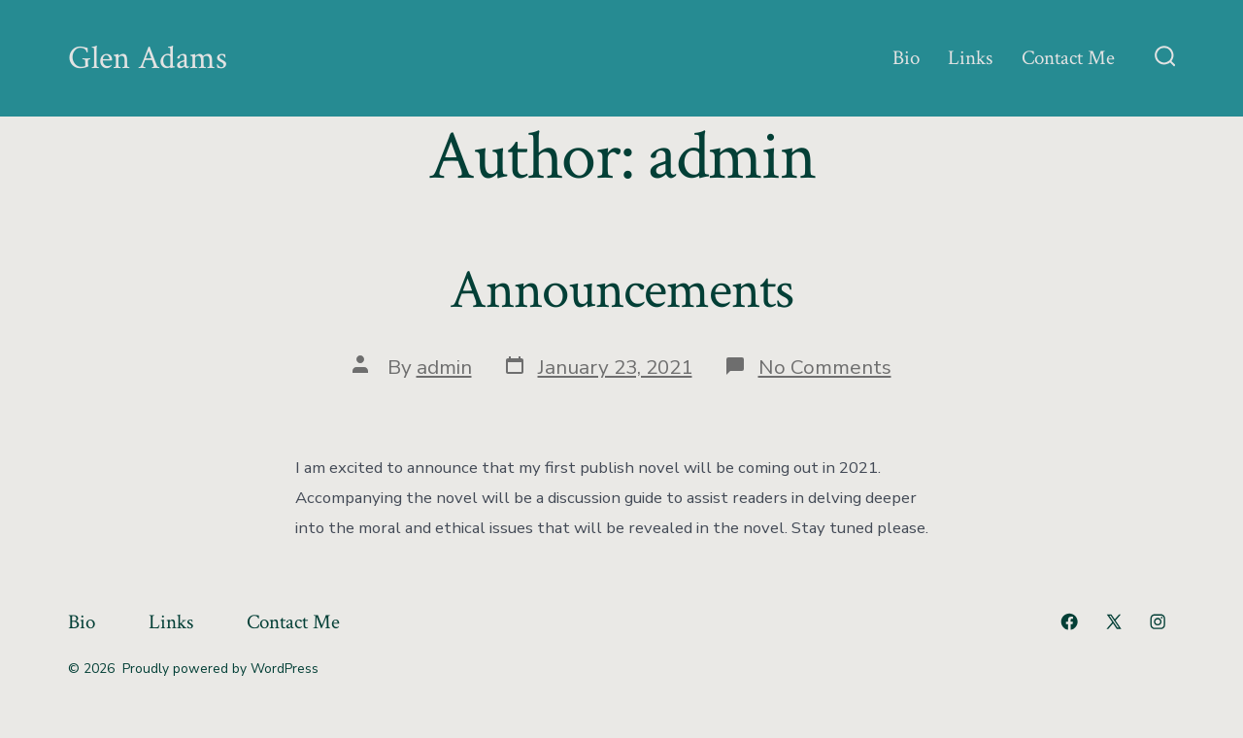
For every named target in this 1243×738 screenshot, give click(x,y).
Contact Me (1068, 58)
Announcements (621, 290)
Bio (906, 58)
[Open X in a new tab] (1114, 621)
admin (444, 367)
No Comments (824, 367)
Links (970, 58)
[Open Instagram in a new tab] (1157, 621)
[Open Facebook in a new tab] (1069, 621)
